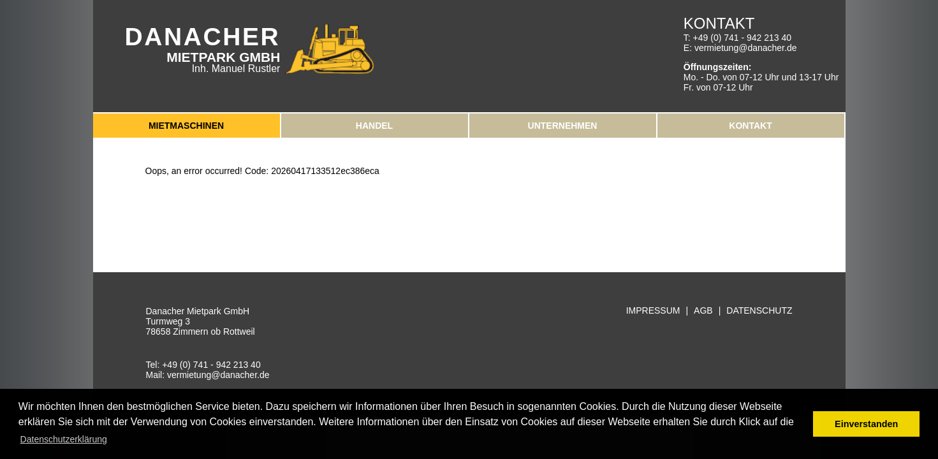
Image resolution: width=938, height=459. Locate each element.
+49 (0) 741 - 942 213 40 (742, 38)
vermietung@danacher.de (745, 48)
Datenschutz (759, 311)
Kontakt (750, 125)
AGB (703, 311)
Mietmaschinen (186, 125)
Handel (374, 125)
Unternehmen (562, 125)
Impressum (653, 311)
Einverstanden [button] (866, 424)
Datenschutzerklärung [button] (63, 439)
